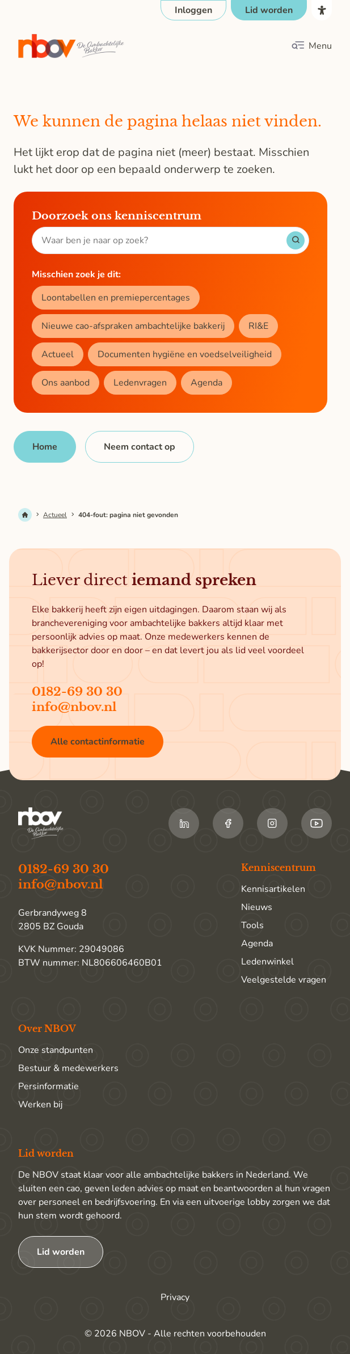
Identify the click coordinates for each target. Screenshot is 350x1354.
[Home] (45, 447)
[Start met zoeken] (295, 240)
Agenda (206, 382)
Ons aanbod (65, 382)
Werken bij (40, 1104)
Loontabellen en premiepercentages (115, 297)
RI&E (258, 326)
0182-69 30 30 (77, 691)
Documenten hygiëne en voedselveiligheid (185, 354)
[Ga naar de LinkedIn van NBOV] (183, 823)
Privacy (175, 1297)
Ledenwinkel (267, 961)
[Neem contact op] (139, 447)
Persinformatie (48, 1086)
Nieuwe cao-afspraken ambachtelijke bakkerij (133, 326)
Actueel (57, 354)
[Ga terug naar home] (71, 46)
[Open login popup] (193, 10)
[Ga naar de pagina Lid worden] (269, 10)
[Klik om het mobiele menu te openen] (311, 46)
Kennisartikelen (273, 889)
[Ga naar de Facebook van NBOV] (228, 823)
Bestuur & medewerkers (68, 1068)
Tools (252, 925)
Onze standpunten (55, 1050)
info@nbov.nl (74, 707)
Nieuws (256, 907)
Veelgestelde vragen (283, 980)
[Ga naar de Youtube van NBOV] (316, 823)
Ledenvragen (140, 382)
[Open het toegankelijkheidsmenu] (321, 10)
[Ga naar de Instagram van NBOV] (272, 823)
